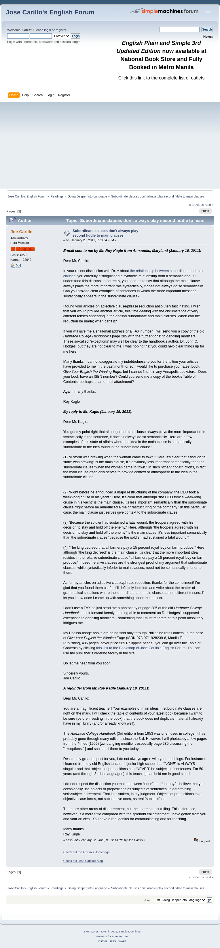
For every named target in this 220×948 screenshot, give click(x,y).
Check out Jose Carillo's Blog (83, 860)
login (47, 30)
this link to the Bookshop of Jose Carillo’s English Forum (140, 648)
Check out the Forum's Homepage (86, 852)
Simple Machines (130, 931)
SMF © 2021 (109, 931)
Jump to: (149, 900)
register (61, 30)
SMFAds (101, 936)
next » (209, 204)
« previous (196, 204)
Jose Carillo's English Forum (50, 12)
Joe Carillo (21, 231)
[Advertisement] (110, 145)
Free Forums (120, 936)
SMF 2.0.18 (91, 931)
